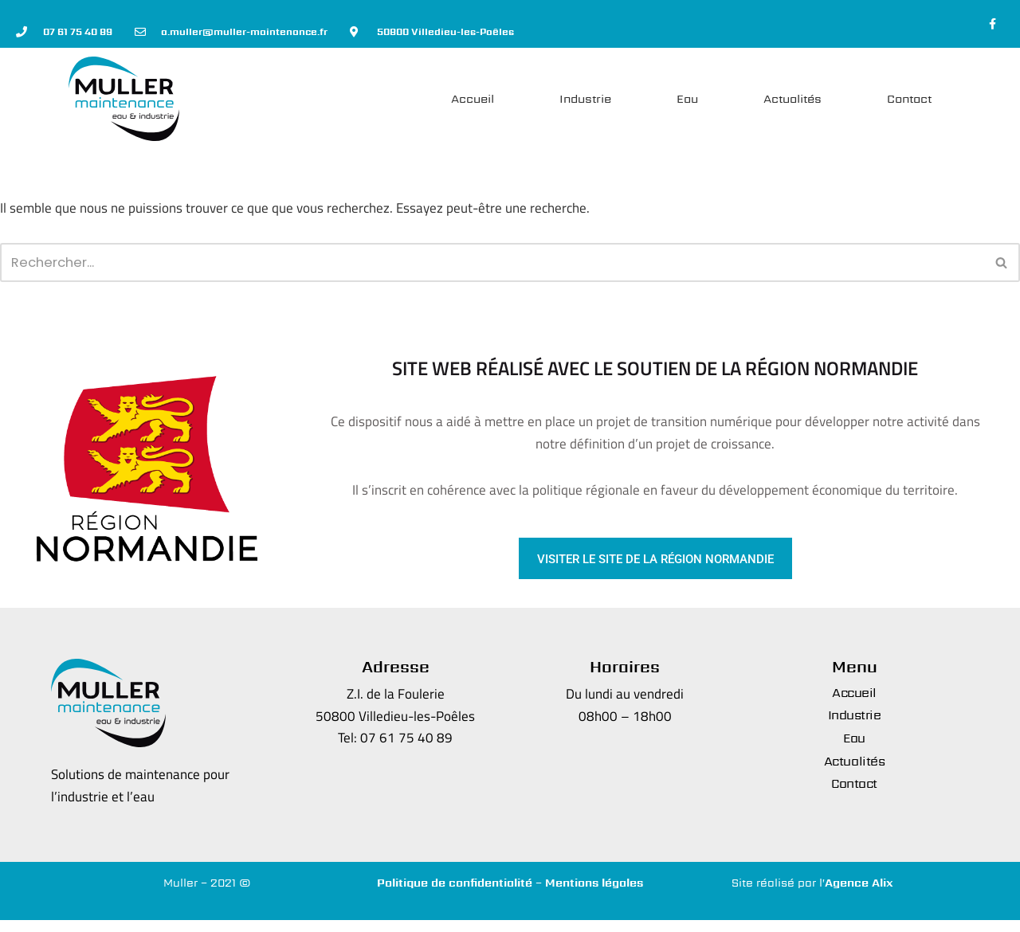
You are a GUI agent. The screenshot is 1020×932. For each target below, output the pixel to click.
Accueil (472, 102)
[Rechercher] (492, 272)
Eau (687, 102)
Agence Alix (859, 894)
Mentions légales (594, 894)
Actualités (792, 102)
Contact (909, 102)
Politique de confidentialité (454, 894)
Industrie (585, 102)
